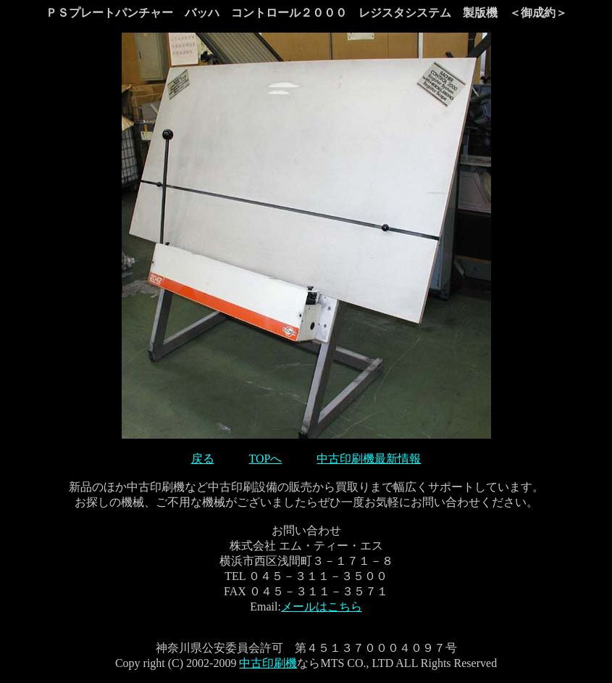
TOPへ (265, 458)
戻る (202, 458)
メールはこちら (321, 606)
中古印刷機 (268, 663)
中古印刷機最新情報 (369, 458)
